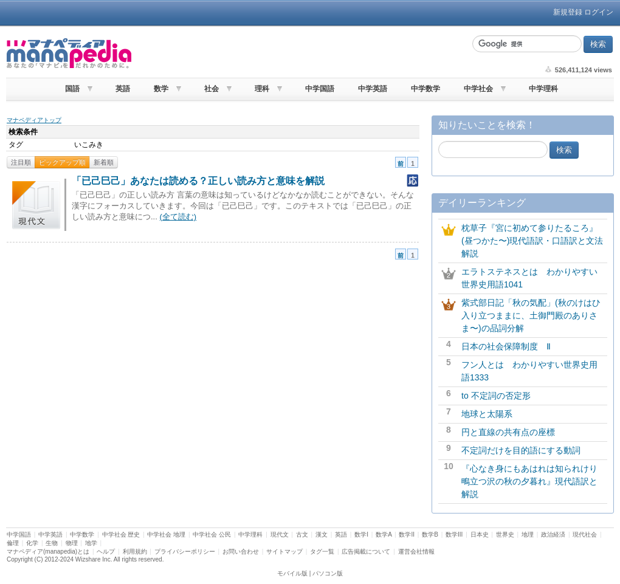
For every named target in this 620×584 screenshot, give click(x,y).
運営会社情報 (416, 551)
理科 (262, 88)
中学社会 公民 (212, 534)
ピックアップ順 (62, 162)
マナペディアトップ (34, 120)
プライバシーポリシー (184, 551)
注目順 (21, 162)
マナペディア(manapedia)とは (48, 551)
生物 (52, 543)
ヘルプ (106, 551)
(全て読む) (177, 216)
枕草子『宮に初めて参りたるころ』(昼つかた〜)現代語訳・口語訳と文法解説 (532, 240)
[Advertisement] (300, 53)
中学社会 (478, 88)
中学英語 (372, 88)
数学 (161, 88)
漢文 (321, 534)
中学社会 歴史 (121, 534)
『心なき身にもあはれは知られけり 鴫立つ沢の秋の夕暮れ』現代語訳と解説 (533, 481)
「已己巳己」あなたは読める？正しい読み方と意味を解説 (198, 181)
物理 (72, 543)
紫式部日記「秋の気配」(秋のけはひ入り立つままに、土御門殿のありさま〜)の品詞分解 (531, 315)
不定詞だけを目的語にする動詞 (520, 450)
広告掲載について (366, 551)
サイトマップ (284, 551)
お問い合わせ (240, 551)
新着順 (104, 162)
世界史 (505, 534)
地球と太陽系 (486, 414)
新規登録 (567, 12)
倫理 (13, 543)
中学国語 (319, 88)
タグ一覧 (322, 551)
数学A (383, 534)
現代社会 (585, 534)
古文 (302, 534)
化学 (32, 543)
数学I (361, 534)
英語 (122, 88)
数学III (454, 534)
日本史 (479, 534)
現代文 (279, 534)
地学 (91, 543)
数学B (430, 534)
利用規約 (135, 551)
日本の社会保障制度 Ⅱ (506, 346)
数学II (407, 534)
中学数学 (425, 88)
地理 (528, 534)
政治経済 (553, 534)
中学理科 (543, 88)
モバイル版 (292, 573)
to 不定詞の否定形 (496, 395)
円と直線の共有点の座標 (508, 432)
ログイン (598, 12)
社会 (211, 88)
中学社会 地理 (166, 534)
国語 (72, 88)
